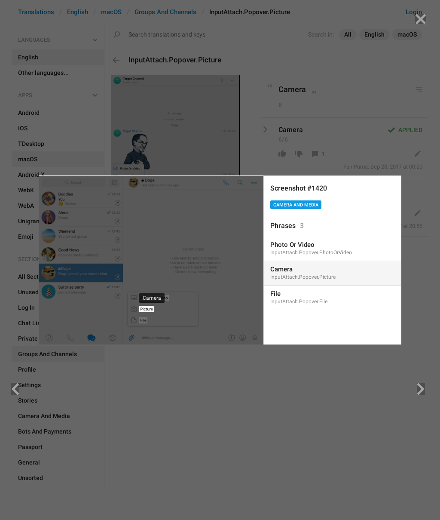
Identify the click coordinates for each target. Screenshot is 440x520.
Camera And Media (295, 205)
